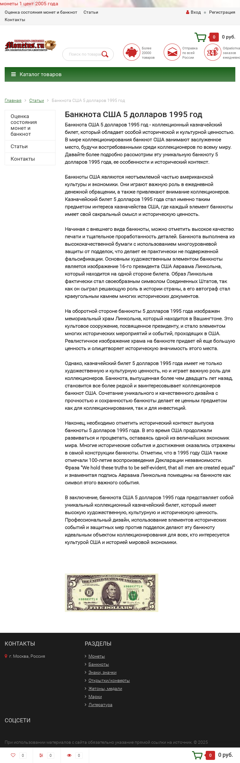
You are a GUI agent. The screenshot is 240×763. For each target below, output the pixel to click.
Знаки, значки (103, 672)
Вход (193, 12)
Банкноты (99, 664)
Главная (13, 100)
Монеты (97, 656)
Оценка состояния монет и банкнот (41, 12)
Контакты (15, 19)
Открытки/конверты (109, 680)
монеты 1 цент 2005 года (29, 4)
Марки (95, 696)
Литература (101, 704)
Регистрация (222, 12)
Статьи (91, 12)
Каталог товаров (36, 74)
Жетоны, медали (105, 688)
